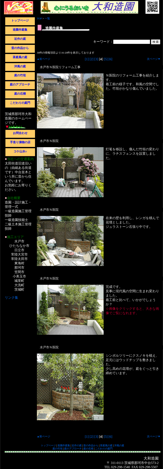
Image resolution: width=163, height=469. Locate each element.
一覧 (47, 18)
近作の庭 (20, 38)
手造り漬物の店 (20, 142)
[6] (110, 59)
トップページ (20, 20)
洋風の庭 (20, 66)
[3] (96, 59)
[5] (106, 59)
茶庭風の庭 (20, 57)
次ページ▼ (153, 59)
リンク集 (11, 297)
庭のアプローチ (20, 84)
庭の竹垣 (20, 75)
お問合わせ (20, 133)
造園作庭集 (20, 29)
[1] (87, 59)
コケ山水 (20, 151)
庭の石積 (20, 93)
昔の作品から (20, 48)
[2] (92, 59)
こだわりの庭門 (20, 102)
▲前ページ (43, 59)
